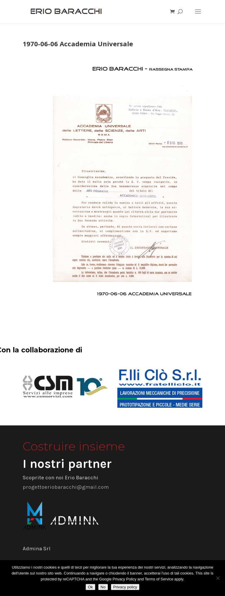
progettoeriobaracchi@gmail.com (66, 487)
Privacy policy (125, 587)
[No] (218, 578)
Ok (90, 587)
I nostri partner (67, 463)
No (103, 587)
